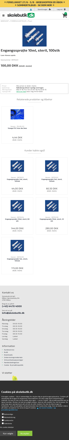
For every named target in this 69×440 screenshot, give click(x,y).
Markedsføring (9, 417)
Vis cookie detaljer (7, 427)
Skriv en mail (21, 91)
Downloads (8, 355)
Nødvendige (8, 414)
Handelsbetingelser (11, 362)
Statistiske (8, 423)
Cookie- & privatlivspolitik (13, 365)
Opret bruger (44, 9)
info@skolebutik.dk (13, 312)
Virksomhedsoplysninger (13, 360)
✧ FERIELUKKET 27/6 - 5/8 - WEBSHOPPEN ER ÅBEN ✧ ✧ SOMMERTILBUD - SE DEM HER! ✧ (34, 4)
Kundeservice (9, 350)
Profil (6, 352)
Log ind (59, 9)
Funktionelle (8, 420)
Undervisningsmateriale (13, 357)
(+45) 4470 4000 (12, 306)
